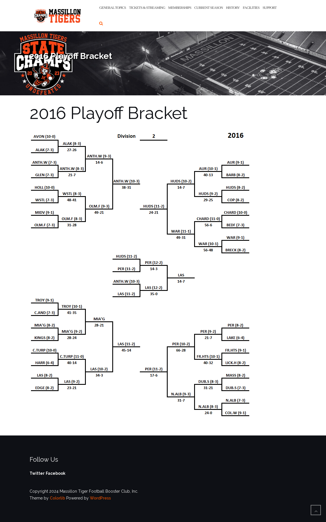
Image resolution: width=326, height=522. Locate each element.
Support (270, 7)
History (233, 7)
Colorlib (57, 498)
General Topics (112, 7)
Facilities (251, 7)
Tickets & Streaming (147, 7)
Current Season (208, 7)
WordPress (100, 498)
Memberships (179, 7)
